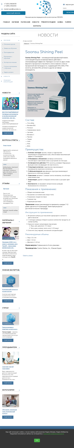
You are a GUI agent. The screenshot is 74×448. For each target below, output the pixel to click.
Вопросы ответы (10, 140)
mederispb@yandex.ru (12, 9)
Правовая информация (8, 81)
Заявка (60, 22)
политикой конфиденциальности (54, 434)
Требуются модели (48, 22)
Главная (6, 22)
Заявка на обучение (10, 48)
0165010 (10, 6)
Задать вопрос (8, 72)
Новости (35, 22)
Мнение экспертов (10, 270)
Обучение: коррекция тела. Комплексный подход (9, 411)
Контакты (37, 26)
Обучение (15, 22)
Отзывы (5, 183)
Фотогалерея (8, 390)
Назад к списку (28, 255)
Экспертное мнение (10, 62)
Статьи (5, 308)
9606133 (10, 4)
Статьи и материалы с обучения (10, 67)
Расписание (25, 22)
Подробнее (8, 133)
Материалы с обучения (8, 57)
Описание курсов (9, 44)
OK (37, 440)
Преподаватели (9, 52)
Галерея (68, 22)
